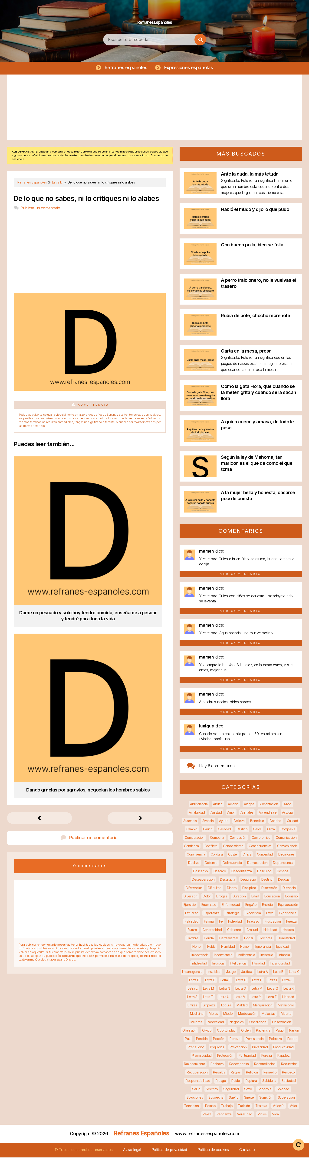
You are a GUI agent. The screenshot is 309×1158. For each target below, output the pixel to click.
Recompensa (239, 1065)
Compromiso (261, 839)
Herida (209, 939)
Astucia (287, 813)
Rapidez (283, 1057)
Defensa (211, 864)
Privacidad (260, 1048)
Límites (192, 1006)
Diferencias (194, 889)
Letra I (272, 981)
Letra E (210, 981)
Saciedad (289, 1082)
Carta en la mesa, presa (246, 352)
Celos (257, 830)
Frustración (273, 922)
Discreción (269, 889)
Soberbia (264, 1090)
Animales (246, 813)
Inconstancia (223, 956)
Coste (232, 855)
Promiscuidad (202, 1057)
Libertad (288, 998)
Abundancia (198, 805)
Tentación (191, 1107)
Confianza (191, 847)
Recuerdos (289, 1065)
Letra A (262, 973)
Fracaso (253, 922)
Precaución (196, 1048)
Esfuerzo (191, 914)
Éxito (269, 914)
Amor (231, 813)
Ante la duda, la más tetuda (250, 175)
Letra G (241, 981)
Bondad (275, 822)
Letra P (257, 990)
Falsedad (191, 922)
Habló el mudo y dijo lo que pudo (255, 210)
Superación (286, 1098)
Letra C (294, 973)
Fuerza (291, 922)
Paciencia (263, 1031)
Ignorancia (263, 948)
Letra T (208, 998)
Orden (246, 1031)
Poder (292, 1040)
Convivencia (196, 855)
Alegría (249, 805)
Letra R (288, 990)
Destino (267, 881)
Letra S (192, 998)
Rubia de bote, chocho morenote (255, 316)
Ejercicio (190, 906)
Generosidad (212, 931)
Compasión (238, 839)
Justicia (246, 973)
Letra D (194, 981)
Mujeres (196, 1023)
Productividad (283, 1048)
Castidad (224, 830)
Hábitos (288, 931)
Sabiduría (269, 1082)
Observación (281, 1023)
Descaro (220, 872)
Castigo (242, 830)
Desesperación (203, 881)
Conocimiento (233, 847)
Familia (209, 922)
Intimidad (258, 964)
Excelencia (253, 914)
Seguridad (231, 1090)
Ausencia (190, 822)
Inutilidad (214, 973)
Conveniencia (287, 847)
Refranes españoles (124, 68)
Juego (231, 973)
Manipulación (262, 1006)
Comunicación (286, 839)
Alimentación (269, 805)
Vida (275, 1115)
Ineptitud (266, 956)
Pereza (235, 1040)
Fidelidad (235, 922)
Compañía (287, 830)
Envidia (267, 906)
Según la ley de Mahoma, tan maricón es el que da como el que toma (256, 464)
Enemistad (208, 906)
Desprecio (248, 881)
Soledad (283, 1090)
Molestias (268, 1015)
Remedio (270, 1073)
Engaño (250, 906)
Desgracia (227, 881)
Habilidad (270, 931)
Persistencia (254, 1040)
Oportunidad (226, 1031)
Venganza (224, 1115)
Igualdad (282, 948)
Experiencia (287, 914)
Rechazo (217, 1065)
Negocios (237, 1023)
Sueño (234, 1098)
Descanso (200, 872)
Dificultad (214, 889)
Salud (196, 1090)
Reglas (236, 1073)
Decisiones (286, 855)
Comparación (194, 839)
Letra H (257, 981)
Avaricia (208, 822)
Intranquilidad (280, 964)
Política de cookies (213, 1150)
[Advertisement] (154, 108)
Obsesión (189, 1031)
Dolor (207, 897)
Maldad (242, 1006)
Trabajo (227, 1107)
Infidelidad (199, 964)
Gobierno (234, 931)
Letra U (224, 998)
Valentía (278, 1107)
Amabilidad (197, 813)
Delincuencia (232, 864)
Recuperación (197, 1073)
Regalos (219, 1073)
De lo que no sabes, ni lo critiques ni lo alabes (86, 200)
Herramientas (229, 939)
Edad (255, 897)
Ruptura (251, 1082)
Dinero (232, 889)
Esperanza (211, 914)
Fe (221, 922)
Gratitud (252, 931)
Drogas (221, 897)
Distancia (289, 889)
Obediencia (257, 1023)
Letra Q (272, 990)
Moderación (247, 1015)
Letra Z (271, 998)
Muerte (286, 1015)
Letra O (240, 990)
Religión (252, 1073)
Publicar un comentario (40, 209)
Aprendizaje (268, 813)
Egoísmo (291, 897)
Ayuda (223, 822)
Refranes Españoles (154, 18)
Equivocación (288, 906)
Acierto (233, 805)
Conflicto (210, 847)
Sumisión (265, 1098)
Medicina (197, 1015)
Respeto (288, 1073)
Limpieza (209, 1006)
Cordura (217, 855)
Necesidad (216, 1023)
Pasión (294, 1031)
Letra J (287, 981)
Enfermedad (231, 906)
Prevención (238, 1048)
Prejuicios (217, 1048)
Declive (193, 864)
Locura (226, 1006)
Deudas (283, 881)
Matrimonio (286, 1006)
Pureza (266, 1057)
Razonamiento (194, 1065)
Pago (280, 1031)
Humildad (228, 948)
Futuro (192, 931)
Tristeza (261, 1107)
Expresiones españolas (189, 68)
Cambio (191, 830)
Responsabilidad (198, 1082)
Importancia (199, 956)
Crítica (247, 855)
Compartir (217, 839)
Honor (197, 948)
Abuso (218, 805)
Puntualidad (247, 1057)
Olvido (207, 1031)
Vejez (207, 1115)
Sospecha (216, 1098)
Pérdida (202, 1040)
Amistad (216, 813)
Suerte (249, 1098)
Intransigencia (192, 973)
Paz (188, 1040)
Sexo (248, 1090)
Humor (245, 948)
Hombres (265, 939)
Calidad (292, 822)
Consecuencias (260, 847)
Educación (272, 897)
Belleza (239, 822)
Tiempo (210, 1107)
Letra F (225, 981)
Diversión (190, 897)
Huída (211, 948)
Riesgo (221, 1082)
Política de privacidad (169, 1150)
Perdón (218, 1040)
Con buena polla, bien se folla (252, 246)
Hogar (248, 939)
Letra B (278, 973)
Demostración (257, 864)
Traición (244, 1107)
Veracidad (244, 1115)
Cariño (208, 830)
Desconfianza (241, 872)
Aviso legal (132, 1150)
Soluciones (195, 1098)
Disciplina (249, 889)
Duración (239, 897)
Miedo (228, 1015)
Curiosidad (265, 855)
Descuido (264, 872)
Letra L (192, 990)
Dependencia (283, 864)
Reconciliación (265, 1065)
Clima (271, 830)
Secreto (212, 1090)
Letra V (240, 998)
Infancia (284, 956)
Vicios (262, 1115)
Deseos (282, 872)
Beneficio (257, 822)
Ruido (235, 1082)
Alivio (287, 805)
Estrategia (232, 914)
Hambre (192, 939)
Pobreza (275, 1040)
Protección (225, 1057)
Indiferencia (246, 956)
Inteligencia (238, 964)
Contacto (247, 1150)
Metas (213, 1015)
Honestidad (286, 939)
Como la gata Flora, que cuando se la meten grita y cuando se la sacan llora (258, 393)
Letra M (208, 990)
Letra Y (256, 998)
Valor (293, 1107)
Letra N (224, 990)
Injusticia (218, 964)
